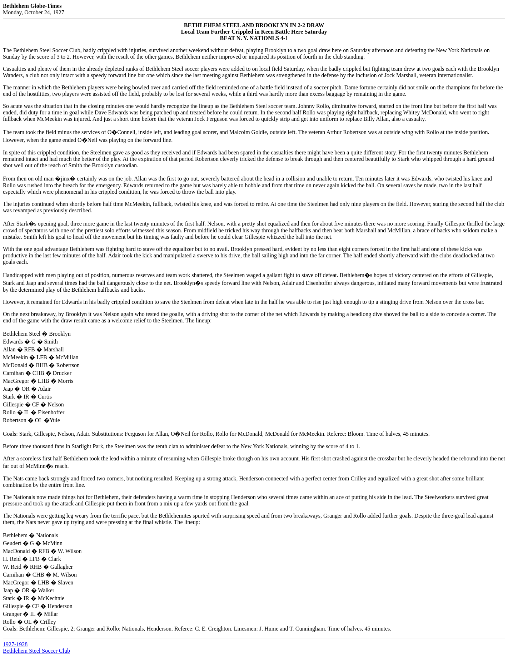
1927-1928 (15, 644)
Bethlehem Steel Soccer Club (36, 651)
